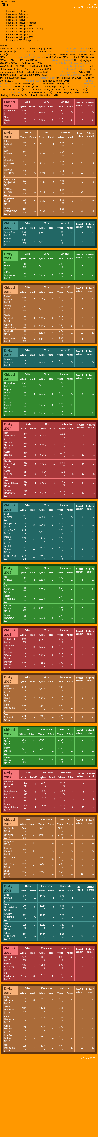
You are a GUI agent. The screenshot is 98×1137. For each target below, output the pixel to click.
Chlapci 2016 (9, 632)
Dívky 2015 (8, 570)
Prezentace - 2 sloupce (17, 13)
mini (83, 48)
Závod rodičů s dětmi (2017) (44, 95)
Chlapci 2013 (9, 289)
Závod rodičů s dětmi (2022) (33, 74)
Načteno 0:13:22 (88, 1058)
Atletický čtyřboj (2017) (67, 92)
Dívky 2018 (8, 888)
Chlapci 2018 (9, 821)
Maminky (70, 51)
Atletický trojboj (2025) (41, 48)
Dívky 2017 (8, 775)
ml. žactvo (62, 63)
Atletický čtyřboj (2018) (81, 89)
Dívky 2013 (8, 352)
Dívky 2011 (8, 134)
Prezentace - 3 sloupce (17, 16)
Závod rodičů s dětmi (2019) (14, 89)
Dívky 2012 (8, 256)
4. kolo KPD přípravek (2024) (55, 57)
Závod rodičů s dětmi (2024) (24, 60)
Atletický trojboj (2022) (38, 71)
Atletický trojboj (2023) (41, 66)
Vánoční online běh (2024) (62, 54)
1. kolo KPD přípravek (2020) (24, 86)
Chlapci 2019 (9, 950)
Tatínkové (81, 51)
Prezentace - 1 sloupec (17, 11)
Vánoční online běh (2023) (12, 66)
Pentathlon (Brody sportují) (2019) (49, 89)
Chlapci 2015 (9, 507)
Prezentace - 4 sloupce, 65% (19, 25)
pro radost (43, 54)
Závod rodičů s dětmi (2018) (38, 92)
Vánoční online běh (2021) (68, 77)
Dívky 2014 (8, 426)
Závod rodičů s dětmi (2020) (56, 83)
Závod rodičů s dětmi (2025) (38, 51)
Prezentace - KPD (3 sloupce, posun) (23, 40)
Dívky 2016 (8, 679)
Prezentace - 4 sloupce (17, 19)
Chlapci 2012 (9, 225)
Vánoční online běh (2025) (12, 48)
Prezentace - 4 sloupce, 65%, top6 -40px (25, 28)
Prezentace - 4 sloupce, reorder (21, 22)
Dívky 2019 (8, 990)
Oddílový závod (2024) (32, 63)
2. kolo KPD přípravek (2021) (24, 83)
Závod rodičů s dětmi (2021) (56, 80)
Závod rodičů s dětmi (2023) (38, 69)
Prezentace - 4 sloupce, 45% (19, 37)
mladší (69, 48)
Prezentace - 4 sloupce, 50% (19, 34)
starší (76, 48)
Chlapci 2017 (9, 731)
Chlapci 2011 (9, 104)
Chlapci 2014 (9, 376)
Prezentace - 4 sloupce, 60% (19, 31)
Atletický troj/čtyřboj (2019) (56, 86)
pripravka (31, 54)
